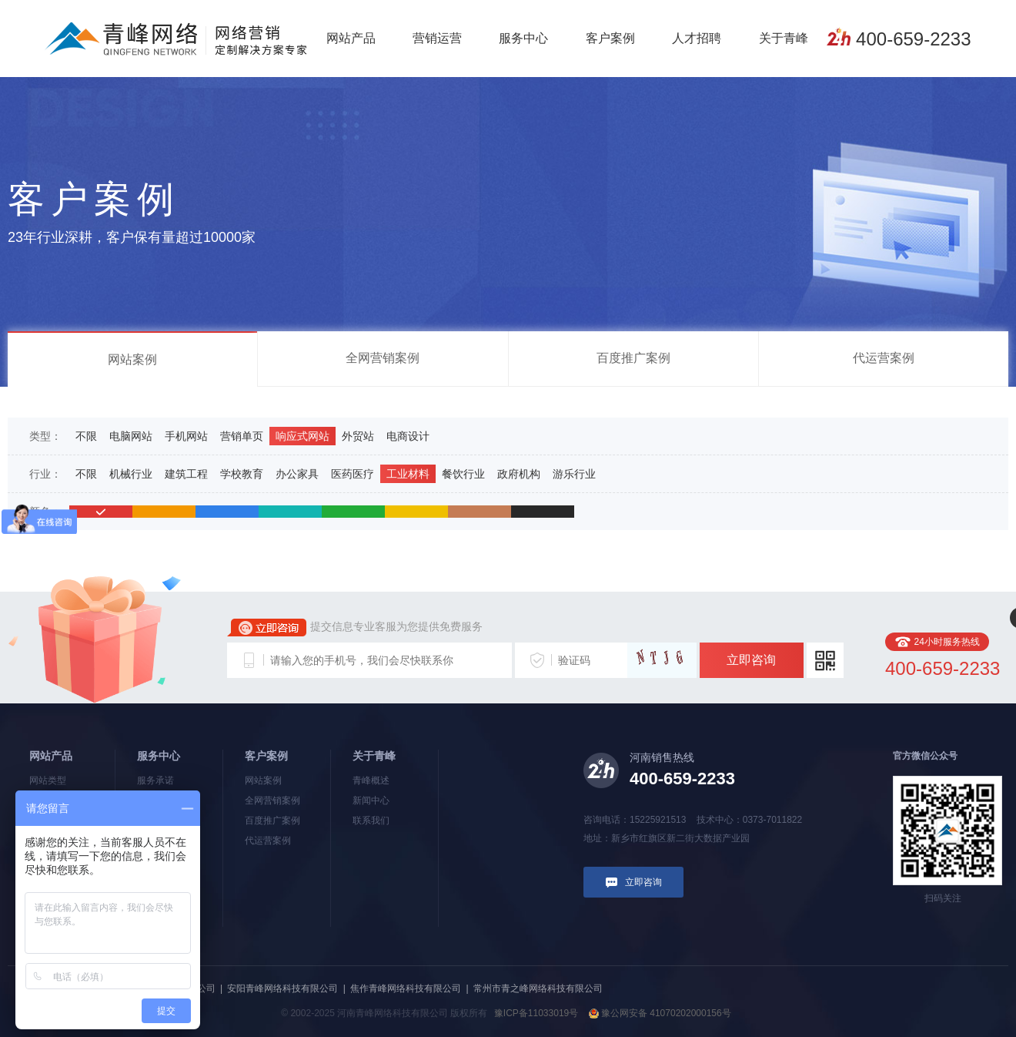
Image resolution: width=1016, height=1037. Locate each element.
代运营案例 (883, 357)
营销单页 (241, 436)
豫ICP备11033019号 (536, 1013)
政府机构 (518, 474)
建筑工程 (186, 474)
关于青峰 (783, 38)
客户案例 (610, 38)
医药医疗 (352, 474)
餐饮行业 (463, 474)
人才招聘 (696, 38)
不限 (86, 436)
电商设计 (407, 436)
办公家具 (297, 474)
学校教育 (241, 474)
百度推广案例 (633, 357)
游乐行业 (574, 474)
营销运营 (437, 38)
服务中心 (523, 38)
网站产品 (351, 38)
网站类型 (47, 780)
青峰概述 (371, 780)
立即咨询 (751, 659)
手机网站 (186, 436)
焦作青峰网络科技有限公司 (405, 988)
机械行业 (130, 474)
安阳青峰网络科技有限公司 (282, 988)
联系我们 (371, 820)
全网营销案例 (382, 357)
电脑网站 (130, 436)
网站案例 (132, 359)
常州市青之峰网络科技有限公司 (538, 988)
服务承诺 (155, 780)
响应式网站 (302, 436)
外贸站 (358, 436)
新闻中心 (371, 800)
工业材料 (407, 474)
